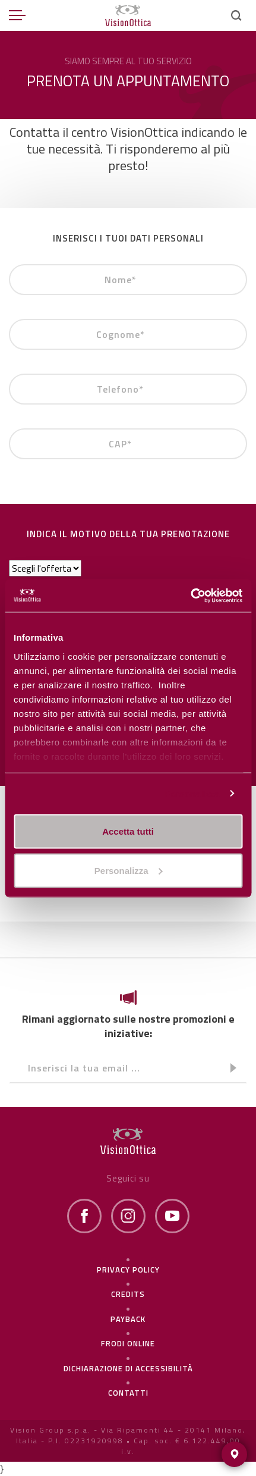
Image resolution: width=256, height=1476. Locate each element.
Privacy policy (128, 1270)
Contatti (128, 1393)
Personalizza (192, 793)
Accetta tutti (128, 831)
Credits (128, 1294)
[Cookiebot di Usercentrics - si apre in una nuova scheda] (190, 595)
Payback (128, 1319)
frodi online (128, 1343)
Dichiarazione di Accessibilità (128, 1368)
